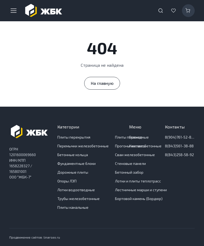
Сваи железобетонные (135, 154)
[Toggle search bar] (160, 10)
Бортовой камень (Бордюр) (139, 198)
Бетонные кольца (72, 154)
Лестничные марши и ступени (141, 189)
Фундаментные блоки (76, 163)
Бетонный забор (129, 172)
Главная (136, 137)
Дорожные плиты (72, 172)
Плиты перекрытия (73, 137)
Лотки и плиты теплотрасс (138, 181)
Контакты (137, 146)
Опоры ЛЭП (66, 181)
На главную (102, 83)
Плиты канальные (72, 207)
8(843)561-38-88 (179, 146)
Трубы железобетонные (78, 198)
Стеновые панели (130, 163)
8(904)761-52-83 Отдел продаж (179, 137)
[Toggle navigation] (13, 10)
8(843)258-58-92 (179, 154)
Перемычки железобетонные (83, 146)
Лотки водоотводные (76, 189)
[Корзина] (188, 10)
